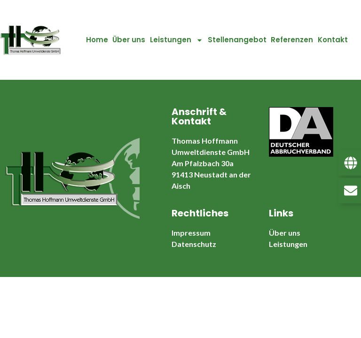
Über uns (128, 40)
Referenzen (292, 40)
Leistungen (176, 40)
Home (97, 40)
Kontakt (333, 40)
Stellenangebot (237, 40)
